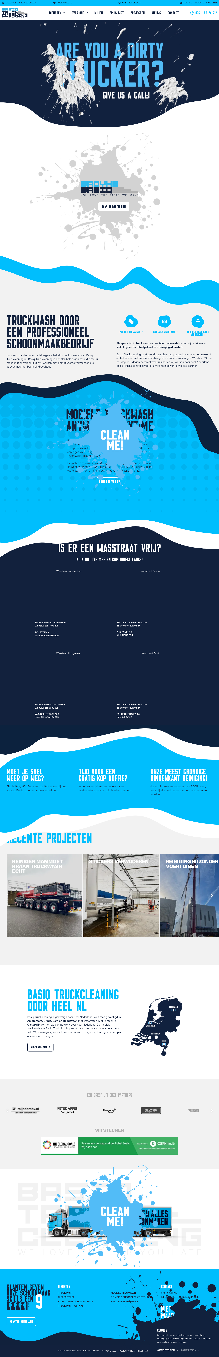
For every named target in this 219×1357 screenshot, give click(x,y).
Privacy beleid (109, 1351)
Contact (173, 13)
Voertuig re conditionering (75, 1302)
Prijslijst (117, 13)
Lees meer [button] (182, 1342)
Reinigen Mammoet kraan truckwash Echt (42, 866)
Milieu (98, 13)
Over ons (79, 13)
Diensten (56, 13)
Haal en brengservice (124, 1302)
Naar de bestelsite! (114, 206)
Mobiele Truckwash (123, 1293)
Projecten (137, 13)
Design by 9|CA (126, 1351)
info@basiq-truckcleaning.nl (180, 1297)
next (212, 895)
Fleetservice (66, 1297)
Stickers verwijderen (123, 861)
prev (7, 895)
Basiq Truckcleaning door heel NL (73, 1000)
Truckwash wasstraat (163, 331)
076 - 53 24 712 (169, 1293)
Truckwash (65, 1293)
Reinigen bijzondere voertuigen (198, 333)
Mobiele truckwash (129, 331)
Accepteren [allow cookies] (166, 1350)
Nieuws (156, 13)
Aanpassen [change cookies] (188, 1350)
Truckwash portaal (70, 1306)
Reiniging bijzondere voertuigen (131, 1297)
